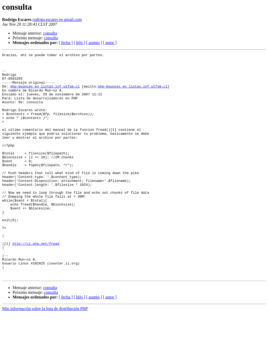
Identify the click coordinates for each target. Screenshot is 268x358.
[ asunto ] (94, 42)
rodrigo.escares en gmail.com (57, 19)
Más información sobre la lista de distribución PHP (45, 353)
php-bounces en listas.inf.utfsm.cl (45, 93)
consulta (50, 33)
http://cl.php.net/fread (35, 282)
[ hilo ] (79, 42)
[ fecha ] (65, 42)
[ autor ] (110, 42)
